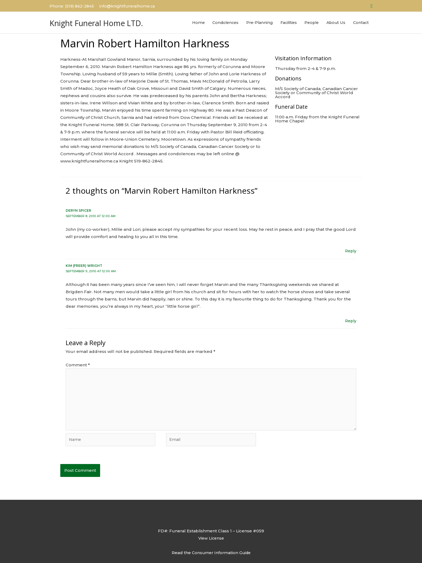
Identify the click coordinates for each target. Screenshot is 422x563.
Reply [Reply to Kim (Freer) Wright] (350, 317)
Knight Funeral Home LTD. (108, 20)
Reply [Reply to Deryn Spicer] (350, 247)
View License (211, 538)
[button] (371, 5)
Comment (78, 361)
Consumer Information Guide (221, 552)
